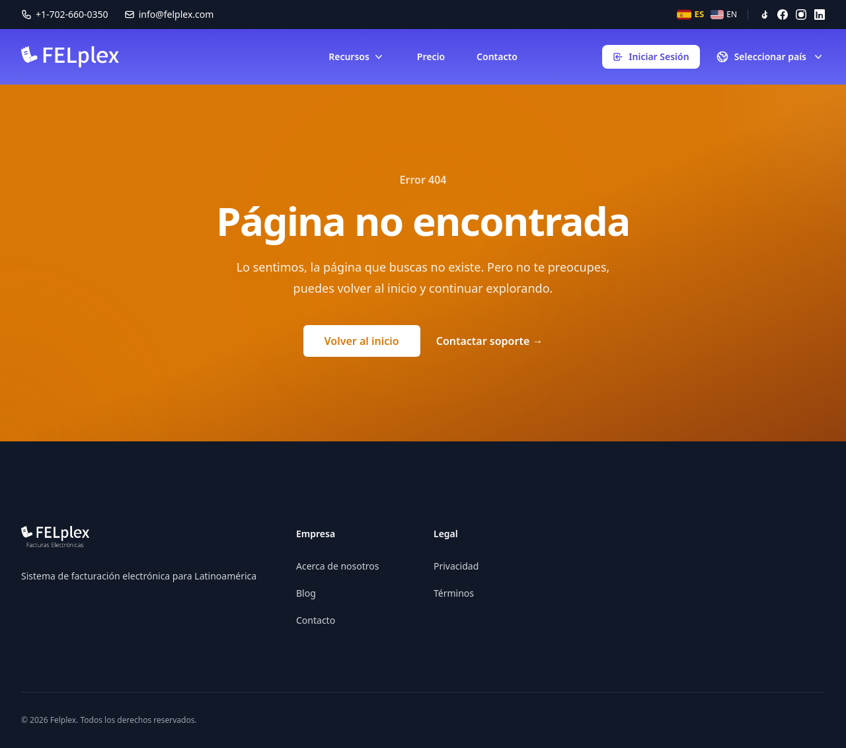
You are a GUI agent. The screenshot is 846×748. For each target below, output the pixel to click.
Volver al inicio (362, 341)
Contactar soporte (489, 341)
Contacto (497, 56)
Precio (431, 56)
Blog (306, 593)
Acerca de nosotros (337, 566)
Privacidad (456, 566)
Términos (454, 593)
